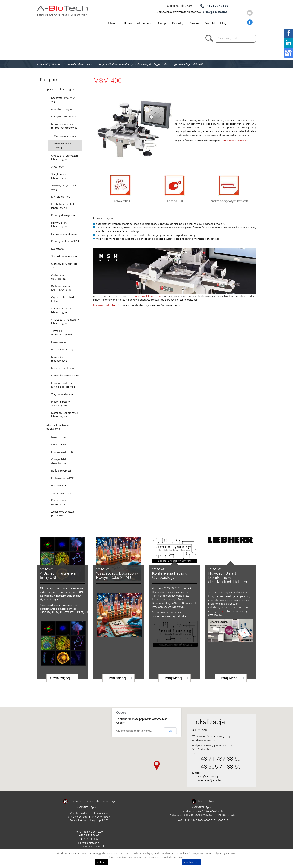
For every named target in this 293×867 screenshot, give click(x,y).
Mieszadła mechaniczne (65, 375)
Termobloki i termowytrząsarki (61, 332)
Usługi (162, 23)
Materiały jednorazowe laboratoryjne (64, 414)
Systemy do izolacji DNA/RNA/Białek (62, 288)
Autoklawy (57, 166)
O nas (128, 23)
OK (170, 730)
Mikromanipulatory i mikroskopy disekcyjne (64, 125)
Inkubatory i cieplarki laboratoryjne (63, 206)
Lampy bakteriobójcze (64, 233)
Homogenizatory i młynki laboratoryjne (63, 385)
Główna (113, 23)
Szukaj (210, 38)
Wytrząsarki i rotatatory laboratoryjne (65, 321)
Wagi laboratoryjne (62, 394)
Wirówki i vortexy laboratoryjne (61, 310)
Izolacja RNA (58, 444)
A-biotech (57, 64)
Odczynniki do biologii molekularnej (58, 426)
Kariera (194, 23)
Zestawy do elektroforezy (58, 276)
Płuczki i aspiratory (62, 349)
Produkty (178, 23)
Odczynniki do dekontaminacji (60, 461)
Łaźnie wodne (59, 342)
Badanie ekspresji (61, 470)
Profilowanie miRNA (62, 478)
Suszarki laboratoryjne (64, 256)
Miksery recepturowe (63, 368)
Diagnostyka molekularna (58, 502)
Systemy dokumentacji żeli (64, 265)
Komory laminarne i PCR (65, 241)
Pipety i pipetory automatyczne (60, 403)
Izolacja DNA (58, 437)
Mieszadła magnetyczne (59, 358)
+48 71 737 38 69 (216, 5)
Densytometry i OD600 (64, 116)
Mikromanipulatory (65, 136)
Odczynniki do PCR (62, 451)
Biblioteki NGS (59, 485)
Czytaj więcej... (61, 678)
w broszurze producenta (234, 140)
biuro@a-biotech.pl (215, 12)
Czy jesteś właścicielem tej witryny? (134, 730)
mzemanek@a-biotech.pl (211, 780)
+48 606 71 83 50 (219, 766)
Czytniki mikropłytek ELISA (63, 299)
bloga (222, 611)
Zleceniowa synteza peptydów (62, 513)
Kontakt (209, 23)
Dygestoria (57, 248)
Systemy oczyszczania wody (64, 187)
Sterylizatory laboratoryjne (59, 176)
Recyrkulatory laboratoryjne (59, 224)
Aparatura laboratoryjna (60, 89)
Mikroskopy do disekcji (62, 145)
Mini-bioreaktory (60, 196)
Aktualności (145, 23)
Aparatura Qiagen (61, 109)
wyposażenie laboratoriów (145, 295)
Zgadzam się (191, 861)
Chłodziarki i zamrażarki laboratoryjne (65, 157)
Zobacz (101, 861)
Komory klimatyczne (63, 215)
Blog (223, 23)
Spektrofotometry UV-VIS (63, 99)
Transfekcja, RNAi (61, 492)
